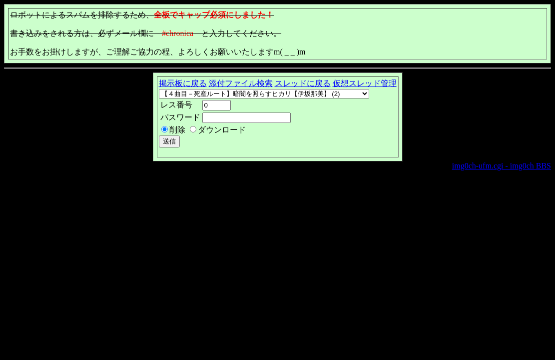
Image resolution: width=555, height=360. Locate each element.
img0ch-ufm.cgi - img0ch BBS (501, 166)
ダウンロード (222, 130)
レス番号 (176, 104)
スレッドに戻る (303, 83)
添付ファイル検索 (241, 83)
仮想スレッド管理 (365, 83)
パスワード (180, 117)
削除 (177, 130)
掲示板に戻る (183, 83)
